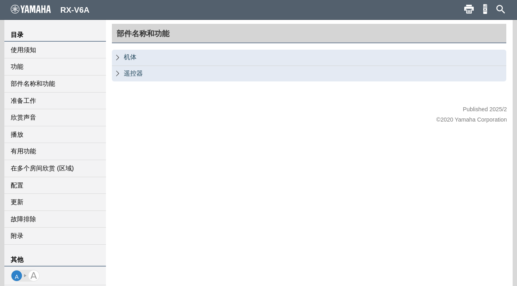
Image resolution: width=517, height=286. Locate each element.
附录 (17, 235)
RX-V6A (50, 9)
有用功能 (23, 151)
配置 (17, 185)
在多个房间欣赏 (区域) (42, 168)
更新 (17, 202)
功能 (17, 66)
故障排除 (23, 219)
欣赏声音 (23, 117)
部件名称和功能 (33, 83)
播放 (17, 134)
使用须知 (23, 49)
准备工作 (23, 100)
